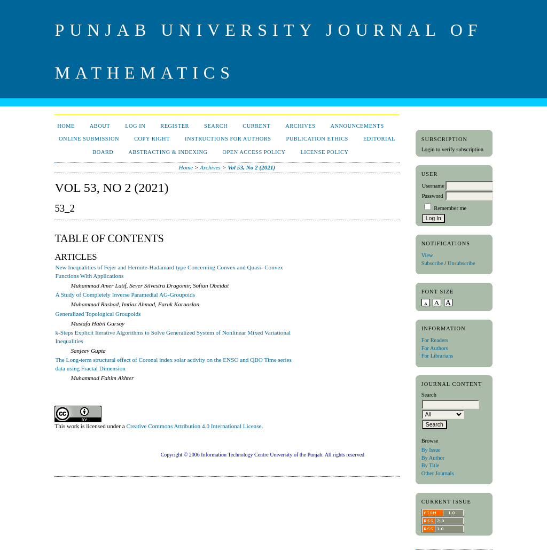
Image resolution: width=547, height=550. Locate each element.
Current (256, 126)
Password (432, 196)
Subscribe (432, 263)
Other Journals (437, 473)
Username (433, 186)
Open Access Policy (254, 152)
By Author (433, 458)
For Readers (435, 340)
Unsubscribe (461, 263)
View (427, 255)
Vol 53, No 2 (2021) (251, 167)
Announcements (357, 126)
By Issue (431, 450)
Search (216, 126)
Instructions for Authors (228, 139)
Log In (135, 126)
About (100, 126)
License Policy (324, 152)
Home (66, 126)
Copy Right (152, 139)
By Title (430, 465)
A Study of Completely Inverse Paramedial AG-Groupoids (125, 294)
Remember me (450, 208)
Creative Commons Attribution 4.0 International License (194, 426)
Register (174, 126)
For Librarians (437, 356)
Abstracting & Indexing (167, 152)
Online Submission (89, 139)
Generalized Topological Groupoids (97, 314)
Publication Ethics (317, 139)
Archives (300, 126)
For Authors (434, 348)
